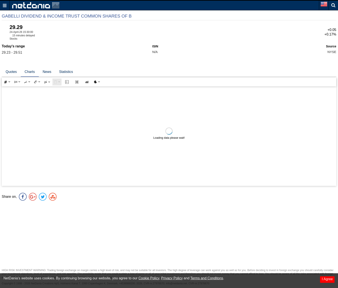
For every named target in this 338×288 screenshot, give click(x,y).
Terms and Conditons (206, 278)
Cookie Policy (148, 278)
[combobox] (47, 82)
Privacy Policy (172, 278)
